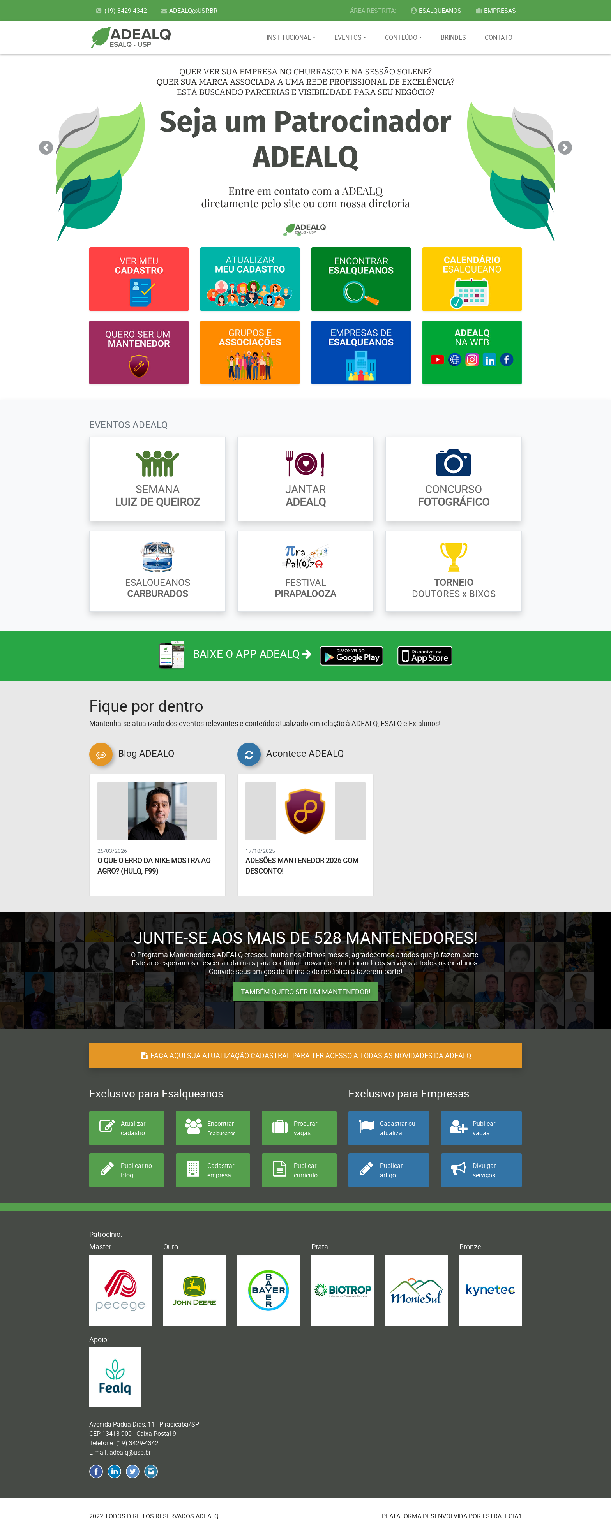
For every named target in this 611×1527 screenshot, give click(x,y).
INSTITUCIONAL (289, 37)
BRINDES (453, 37)
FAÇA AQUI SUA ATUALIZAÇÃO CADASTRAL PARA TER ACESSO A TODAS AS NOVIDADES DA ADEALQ (305, 1055)
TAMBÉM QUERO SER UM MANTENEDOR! (306, 991)
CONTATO (498, 37)
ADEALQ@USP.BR (189, 10)
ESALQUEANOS (436, 10)
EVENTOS (348, 37)
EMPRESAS (495, 10)
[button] (46, 147)
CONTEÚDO (401, 37)
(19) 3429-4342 (121, 10)
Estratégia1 (502, 1516)
